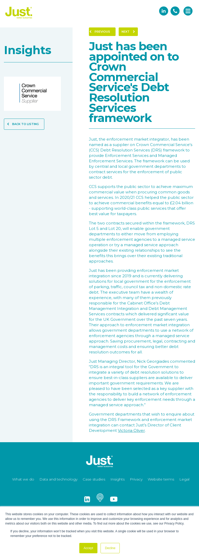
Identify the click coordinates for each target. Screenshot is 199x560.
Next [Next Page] (128, 31)
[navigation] (188, 11)
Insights (117, 479)
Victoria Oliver (131, 430)
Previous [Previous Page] (99, 31)
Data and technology (58, 479)
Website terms (161, 479)
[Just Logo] (19, 18)
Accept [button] (88, 548)
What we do (23, 479)
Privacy (136, 479)
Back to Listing (23, 124)
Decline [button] (110, 548)
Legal (184, 479)
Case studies (94, 479)
